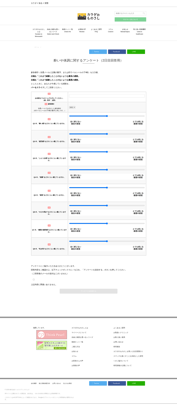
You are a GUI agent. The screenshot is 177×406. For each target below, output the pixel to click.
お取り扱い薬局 (119, 337)
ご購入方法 (118, 3)
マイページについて (79, 332)
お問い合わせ (100, 3)
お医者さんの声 (77, 361)
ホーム (36, 47)
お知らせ (125, 29)
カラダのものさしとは (39, 30)
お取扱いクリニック (120, 332)
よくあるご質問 (96, 29)
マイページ (137, 3)
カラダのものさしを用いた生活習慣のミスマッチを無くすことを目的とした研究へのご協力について (128, 356)
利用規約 (62, 397)
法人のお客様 (67, 383)
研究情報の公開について (122, 365)
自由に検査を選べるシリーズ (53, 30)
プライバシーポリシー (51, 397)
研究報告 (116, 347)
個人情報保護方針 (44, 383)
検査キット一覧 (67, 29)
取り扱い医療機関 (139, 29)
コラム (110, 29)
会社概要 (34, 383)
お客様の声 (82, 29)
